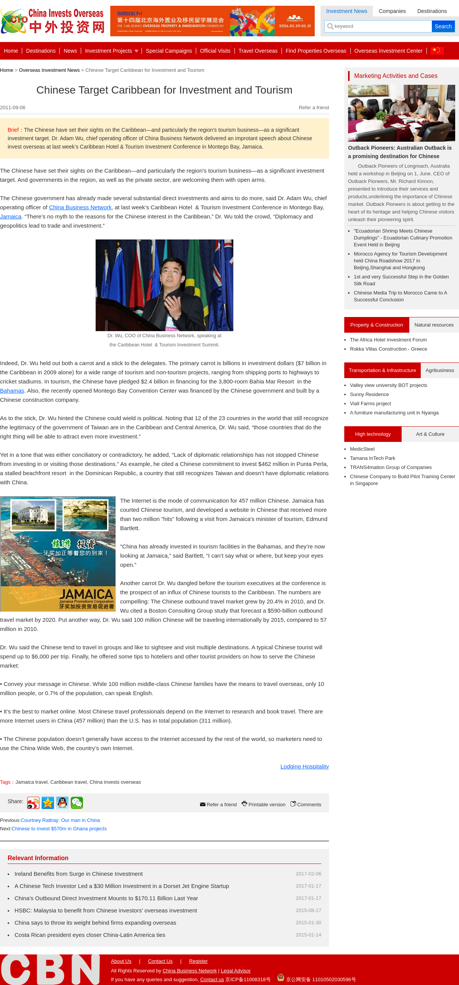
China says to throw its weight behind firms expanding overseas (95, 922)
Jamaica (10, 216)
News (70, 51)
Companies (392, 11)
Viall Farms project (370, 403)
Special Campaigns (169, 51)
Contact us (212, 979)
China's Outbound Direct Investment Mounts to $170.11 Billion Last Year (106, 898)
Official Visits (215, 51)
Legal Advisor (236, 971)
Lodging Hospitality (304, 766)
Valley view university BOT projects (388, 385)
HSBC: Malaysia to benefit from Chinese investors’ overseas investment (106, 910)
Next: (53, 828)
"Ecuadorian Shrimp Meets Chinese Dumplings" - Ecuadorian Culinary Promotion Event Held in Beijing (403, 237)
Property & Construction (376, 325)
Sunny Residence (369, 394)
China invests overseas (115, 782)
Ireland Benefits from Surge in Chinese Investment (79, 873)
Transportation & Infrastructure (382, 370)
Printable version (267, 804)
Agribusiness (440, 370)
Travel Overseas (258, 51)
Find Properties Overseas (316, 51)
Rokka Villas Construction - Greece (388, 349)
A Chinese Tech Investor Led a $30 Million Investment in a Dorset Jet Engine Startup (122, 886)
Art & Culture (430, 434)
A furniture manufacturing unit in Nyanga (394, 413)
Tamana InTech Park (373, 458)
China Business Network (80, 207)
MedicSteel (362, 449)
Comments (309, 804)
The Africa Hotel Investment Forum (388, 340)
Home (11, 51)
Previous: (50, 820)
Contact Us (160, 961)
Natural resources (434, 325)
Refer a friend (314, 107)
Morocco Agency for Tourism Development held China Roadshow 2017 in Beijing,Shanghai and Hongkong (400, 260)
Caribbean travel (68, 782)
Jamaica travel (31, 782)
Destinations (432, 11)
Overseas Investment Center (389, 51)
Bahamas (12, 390)
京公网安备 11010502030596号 (316, 977)
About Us (121, 961)
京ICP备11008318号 (248, 979)
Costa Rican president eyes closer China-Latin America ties (90, 935)
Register (198, 961)
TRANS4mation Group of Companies (391, 467)
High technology (373, 434)
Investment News (346, 11)
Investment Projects (108, 51)
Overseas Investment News (49, 70)
